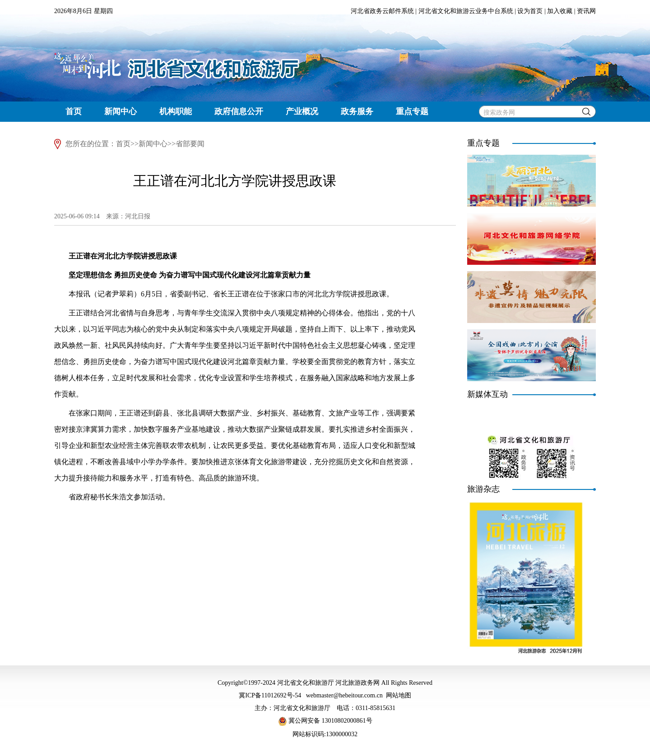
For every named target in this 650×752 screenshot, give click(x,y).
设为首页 (530, 11)
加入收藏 (559, 11)
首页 (73, 111)
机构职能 (175, 111)
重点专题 (412, 111)
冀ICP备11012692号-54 (270, 695)
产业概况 (302, 111)
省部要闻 (190, 144)
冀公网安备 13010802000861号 (325, 720)
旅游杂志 (483, 489)
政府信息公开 (238, 111)
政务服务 (357, 111)
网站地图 (398, 695)
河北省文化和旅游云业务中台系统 (465, 11)
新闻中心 (120, 111)
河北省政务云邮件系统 (382, 11)
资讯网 (586, 11)
